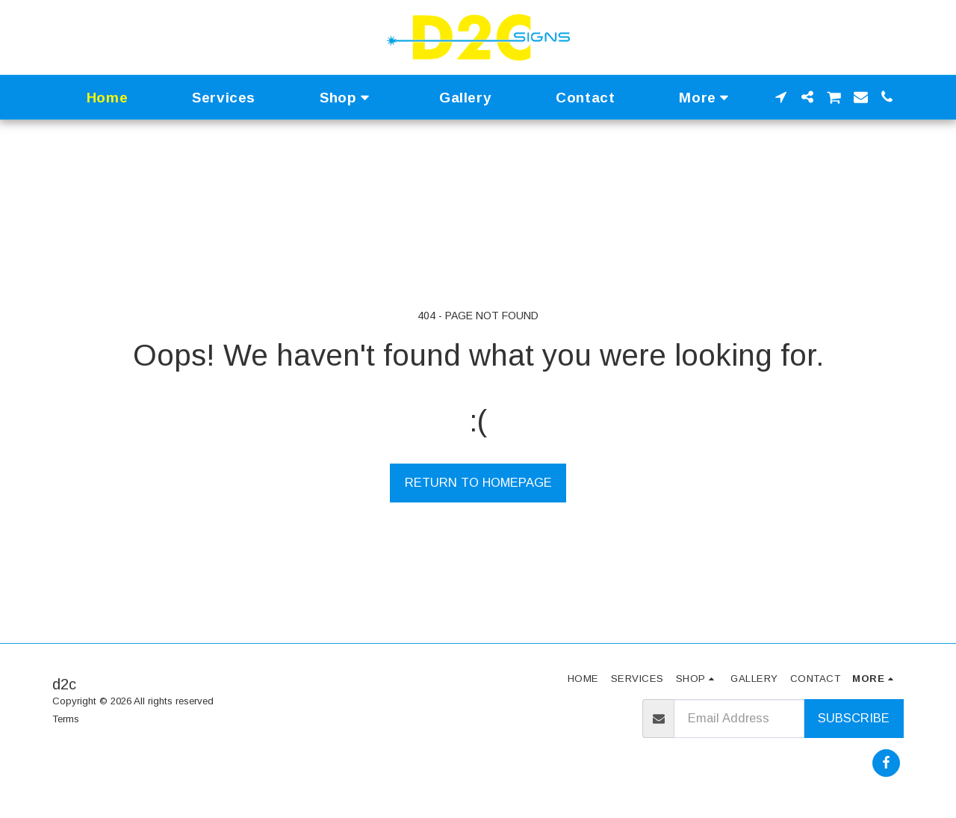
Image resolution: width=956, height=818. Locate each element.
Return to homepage (478, 482)
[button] (781, 97)
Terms (65, 719)
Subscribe (854, 718)
